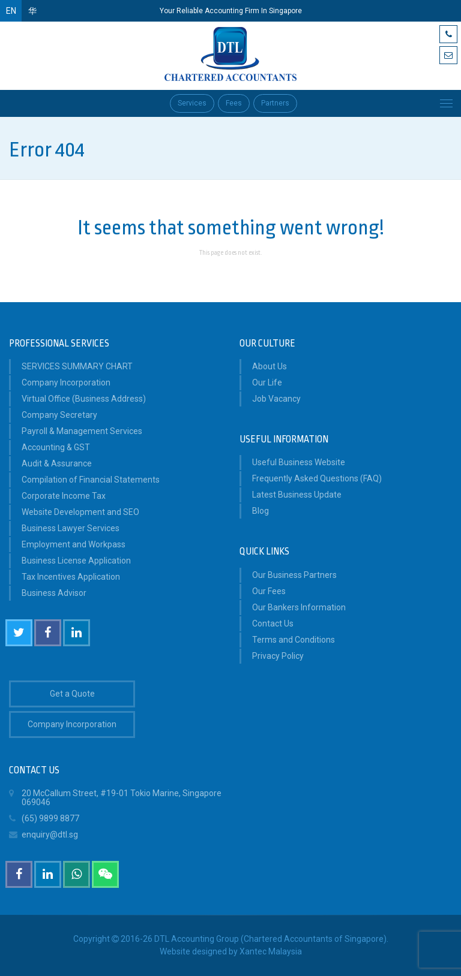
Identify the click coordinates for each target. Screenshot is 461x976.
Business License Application (76, 560)
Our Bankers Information (299, 607)
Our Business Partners (294, 575)
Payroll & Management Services (82, 431)
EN (11, 11)
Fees (234, 103)
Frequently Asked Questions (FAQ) (317, 478)
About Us (269, 366)
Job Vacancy (276, 398)
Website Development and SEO (80, 512)
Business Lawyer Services (70, 528)
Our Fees (269, 591)
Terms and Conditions (293, 639)
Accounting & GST (56, 447)
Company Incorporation (66, 382)
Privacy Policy (278, 656)
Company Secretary (59, 415)
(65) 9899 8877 (44, 819)
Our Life (267, 382)
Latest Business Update (297, 494)
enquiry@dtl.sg (43, 835)
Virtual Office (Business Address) (84, 398)
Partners (275, 103)
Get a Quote (72, 693)
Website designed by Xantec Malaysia (231, 951)
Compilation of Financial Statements (91, 479)
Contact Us (273, 623)
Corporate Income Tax (64, 496)
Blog (260, 511)
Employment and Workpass (73, 544)
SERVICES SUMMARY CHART (77, 366)
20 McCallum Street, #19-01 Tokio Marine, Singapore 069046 (115, 796)
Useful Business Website (298, 462)
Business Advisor (54, 593)
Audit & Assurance (57, 463)
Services (192, 103)
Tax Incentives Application (71, 577)
